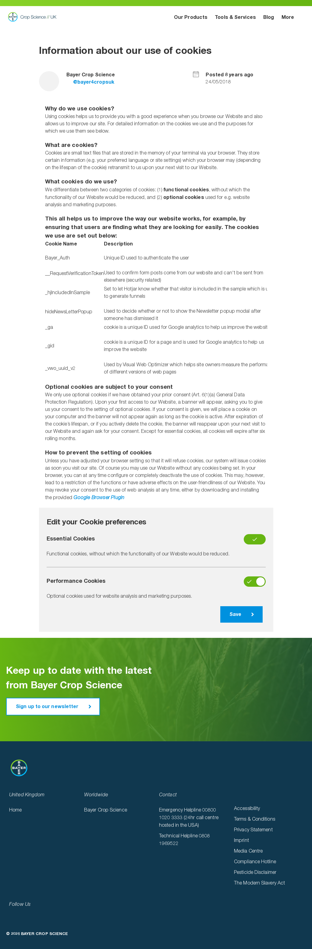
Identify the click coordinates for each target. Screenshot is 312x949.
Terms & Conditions (254, 819)
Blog (268, 17)
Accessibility (247, 808)
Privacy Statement (253, 830)
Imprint (241, 840)
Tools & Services (235, 17)
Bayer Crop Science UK (34, 16)
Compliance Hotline (255, 862)
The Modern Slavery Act (259, 883)
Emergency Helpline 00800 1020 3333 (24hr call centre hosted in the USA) (188, 818)
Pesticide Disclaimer (255, 872)
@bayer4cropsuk (90, 82)
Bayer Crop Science (105, 810)
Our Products (190, 17)
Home (15, 810)
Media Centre (248, 851)
